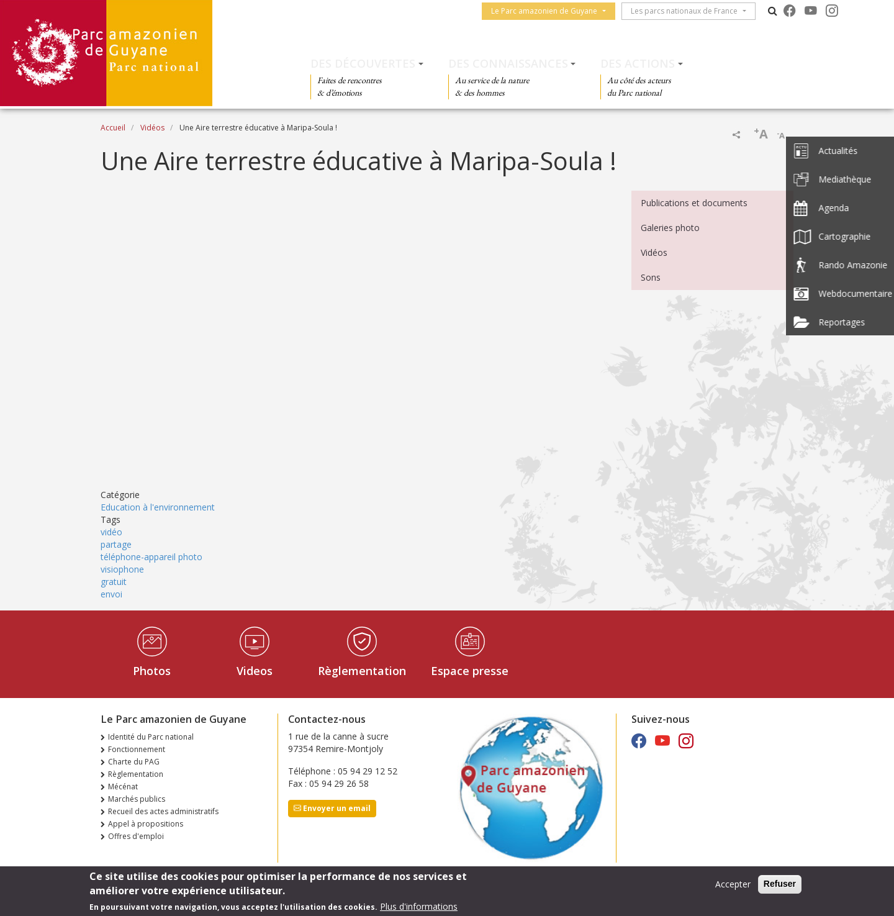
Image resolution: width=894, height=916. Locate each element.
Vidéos (152, 127)
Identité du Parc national (151, 737)
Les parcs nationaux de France (687, 11)
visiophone (122, 569)
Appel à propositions (145, 824)
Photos (152, 670)
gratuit (114, 581)
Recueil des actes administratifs (163, 811)
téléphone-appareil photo (151, 557)
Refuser (780, 884)
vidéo (111, 532)
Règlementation (362, 670)
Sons (651, 277)
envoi (111, 594)
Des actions (637, 63)
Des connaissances (508, 63)
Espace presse (469, 670)
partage (116, 544)
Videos (255, 670)
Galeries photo (670, 228)
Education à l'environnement (158, 507)
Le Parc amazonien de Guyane (548, 11)
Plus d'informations (419, 906)
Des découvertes (362, 63)
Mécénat (123, 786)
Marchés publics (136, 799)
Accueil (113, 127)
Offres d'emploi (136, 836)
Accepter (733, 884)
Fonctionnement (136, 749)
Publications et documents (694, 203)
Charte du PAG (134, 761)
